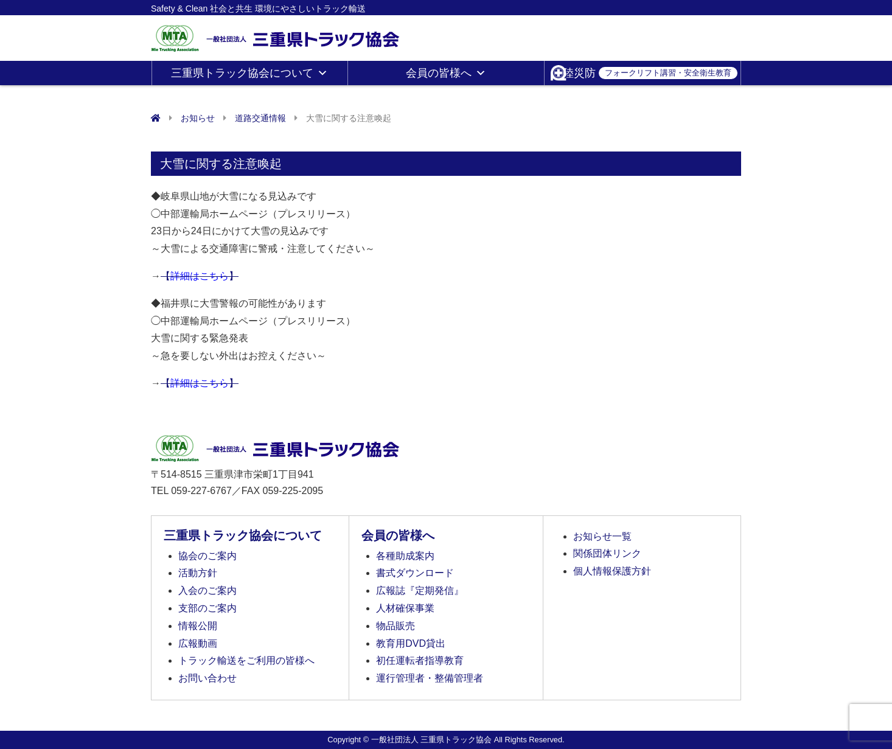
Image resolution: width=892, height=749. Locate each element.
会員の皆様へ (446, 73)
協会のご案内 (207, 556)
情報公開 (197, 626)
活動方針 (197, 573)
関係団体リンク (607, 553)
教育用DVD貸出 (410, 643)
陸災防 (650, 73)
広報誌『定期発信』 (420, 590)
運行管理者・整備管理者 (429, 678)
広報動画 (197, 643)
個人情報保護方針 (612, 571)
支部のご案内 (207, 608)
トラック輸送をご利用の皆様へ (246, 660)
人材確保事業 (405, 608)
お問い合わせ (207, 678)
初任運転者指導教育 (420, 660)
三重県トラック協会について (249, 73)
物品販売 (395, 626)
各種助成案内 (405, 556)
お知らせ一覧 (602, 536)
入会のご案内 (207, 590)
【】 (200, 276)
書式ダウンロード (415, 573)
